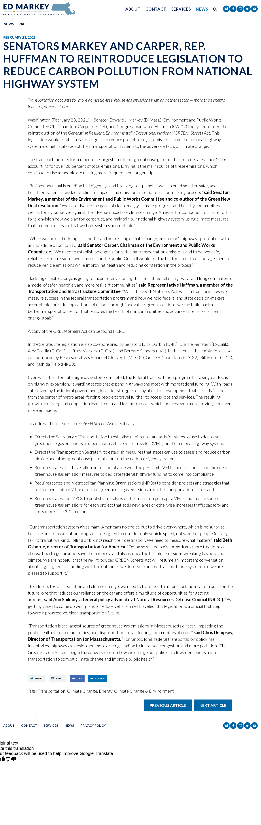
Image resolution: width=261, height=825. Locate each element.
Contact (156, 9)
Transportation (51, 691)
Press (24, 24)
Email (57, 678)
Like (77, 678)
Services (181, 9)
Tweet (98, 678)
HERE (118, 331)
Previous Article (168, 705)
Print (36, 678)
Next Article (212, 705)
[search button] (215, 9)
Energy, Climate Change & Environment (136, 691)
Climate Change (82, 691)
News (202, 9)
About (133, 9)
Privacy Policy (93, 725)
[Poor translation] (11, 759)
